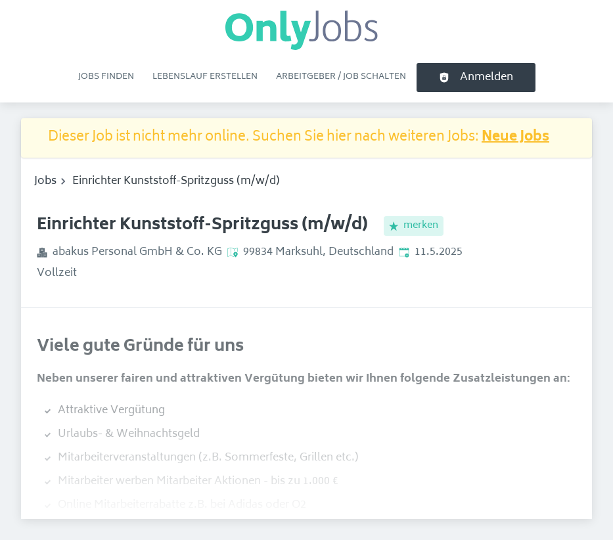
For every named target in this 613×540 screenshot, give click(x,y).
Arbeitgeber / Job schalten (341, 77)
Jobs (45, 181)
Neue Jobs (515, 137)
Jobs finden (106, 77)
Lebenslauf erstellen (205, 77)
